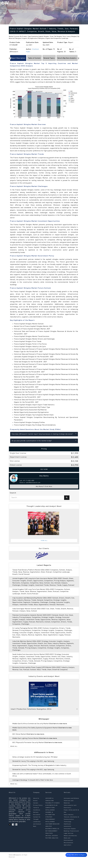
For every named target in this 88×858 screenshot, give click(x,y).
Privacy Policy (38, 805)
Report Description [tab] (18, 58)
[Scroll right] (78, 58)
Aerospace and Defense (71, 798)
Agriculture (67, 845)
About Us (36, 798)
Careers (35, 803)
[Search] (66, 497)
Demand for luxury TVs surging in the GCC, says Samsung (33, 761)
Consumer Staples (70, 828)
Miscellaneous (68, 842)
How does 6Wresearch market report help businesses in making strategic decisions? (44, 434)
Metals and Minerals (70, 835)
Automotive (67, 826)
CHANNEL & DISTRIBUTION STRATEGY (50, 815)
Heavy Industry (69, 814)
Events (35, 800)
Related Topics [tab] (49, 58)
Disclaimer (36, 814)
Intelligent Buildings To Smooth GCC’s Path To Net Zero (32, 780)
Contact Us (36, 817)
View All (44, 540)
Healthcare (67, 824)
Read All (14, 746)
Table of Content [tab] (34, 58)
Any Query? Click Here (44, 486)
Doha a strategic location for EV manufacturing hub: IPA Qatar (35, 757)
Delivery (36, 812)
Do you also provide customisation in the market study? (44, 441)
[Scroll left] (10, 58)
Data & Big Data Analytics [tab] (67, 58)
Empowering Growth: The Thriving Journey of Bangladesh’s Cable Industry (39, 765)
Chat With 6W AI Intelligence (76, 854)
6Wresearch (17, 855)
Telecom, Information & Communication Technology (71, 819)
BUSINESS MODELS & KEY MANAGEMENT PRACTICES (52, 831)
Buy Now (44, 469)
